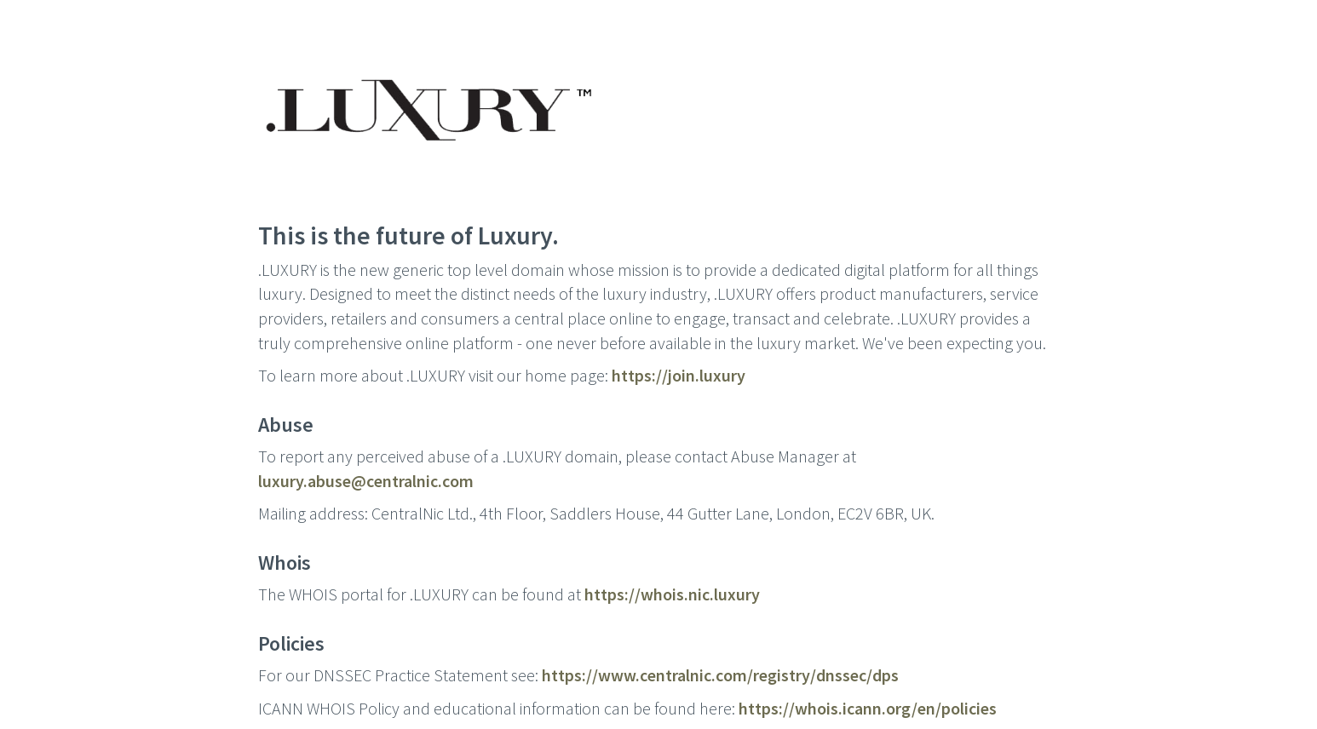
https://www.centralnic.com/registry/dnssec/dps (720, 675)
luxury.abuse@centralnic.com (366, 480)
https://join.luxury (678, 375)
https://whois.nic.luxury (672, 594)
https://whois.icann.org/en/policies (868, 708)
